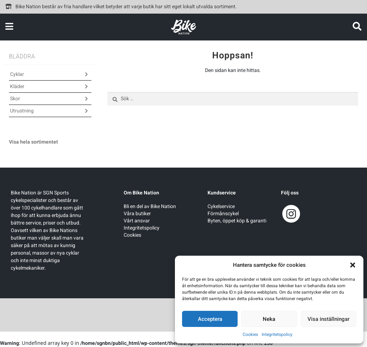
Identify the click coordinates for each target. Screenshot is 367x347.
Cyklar (17, 74)
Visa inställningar (328, 319)
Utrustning (22, 111)
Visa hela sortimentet (33, 142)
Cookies (250, 334)
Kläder (17, 86)
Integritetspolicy (277, 334)
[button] (352, 265)
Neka (269, 319)
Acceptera (210, 319)
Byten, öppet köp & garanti (237, 221)
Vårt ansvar (137, 221)
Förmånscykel (223, 213)
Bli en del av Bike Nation (150, 206)
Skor (15, 98)
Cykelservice (221, 206)
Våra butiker (137, 213)
